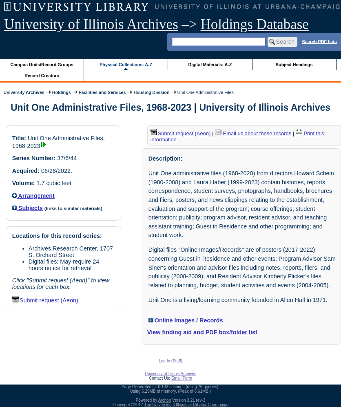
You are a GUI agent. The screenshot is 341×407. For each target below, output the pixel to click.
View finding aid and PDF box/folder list (202, 332)
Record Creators (41, 75)
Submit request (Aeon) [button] (45, 300)
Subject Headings (294, 64)
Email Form (181, 378)
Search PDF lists (319, 41)
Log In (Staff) (170, 361)
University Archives (23, 92)
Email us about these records (253, 133)
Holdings (61, 92)
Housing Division (151, 92)
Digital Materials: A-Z (210, 64)
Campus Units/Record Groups (42, 64)
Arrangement (33, 195)
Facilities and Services (102, 92)
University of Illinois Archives (91, 24)
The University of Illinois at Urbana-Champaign (186, 405)
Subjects (27, 208)
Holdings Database (255, 24)
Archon (164, 400)
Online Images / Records (185, 320)
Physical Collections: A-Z (126, 64)
